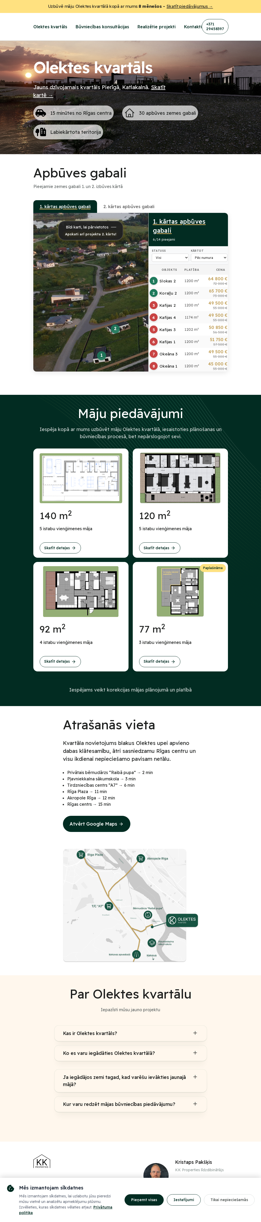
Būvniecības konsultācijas (102, 26)
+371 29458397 (215, 26)
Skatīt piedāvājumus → (192, 6)
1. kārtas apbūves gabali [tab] (65, 206)
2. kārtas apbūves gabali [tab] (128, 206)
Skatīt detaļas (60, 548)
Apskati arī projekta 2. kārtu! (90, 234)
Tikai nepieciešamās (229, 1199)
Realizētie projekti (157, 26)
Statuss (159, 251)
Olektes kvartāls (50, 26)
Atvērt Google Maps (97, 824)
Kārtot (197, 251)
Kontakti (193, 26)
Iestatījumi (183, 1199)
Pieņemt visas (144, 1199)
